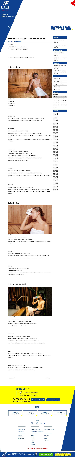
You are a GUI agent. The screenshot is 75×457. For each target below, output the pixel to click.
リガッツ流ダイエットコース (49, 428)
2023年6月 (55, 154)
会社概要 (46, 440)
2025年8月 (55, 124)
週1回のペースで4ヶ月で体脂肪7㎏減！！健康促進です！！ (60, 67)
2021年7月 (55, 188)
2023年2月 (55, 160)
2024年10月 (55, 137)
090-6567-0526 (23, 399)
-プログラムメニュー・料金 (36, 429)
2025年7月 (55, 125)
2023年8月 (55, 152)
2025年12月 (55, 119)
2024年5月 (55, 143)
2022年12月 (55, 163)
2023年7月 (55, 153)
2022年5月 (55, 174)
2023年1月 (55, 162)
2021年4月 (55, 193)
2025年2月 (55, 131)
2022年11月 (55, 165)
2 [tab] (73, 29)
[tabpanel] (37, 15)
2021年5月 (55, 191)
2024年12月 (55, 134)
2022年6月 (55, 172)
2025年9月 (55, 122)
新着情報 (18, 42)
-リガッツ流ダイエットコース (49, 429)
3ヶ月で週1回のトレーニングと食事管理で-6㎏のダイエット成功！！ (60, 73)
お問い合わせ (47, 437)
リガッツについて (21, 428)
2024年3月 (55, 146)
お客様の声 (56, 81)
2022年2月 (55, 178)
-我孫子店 (33, 446)
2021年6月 (55, 190)
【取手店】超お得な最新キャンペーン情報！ (60, 40)
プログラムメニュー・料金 (36, 428)
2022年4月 (55, 175)
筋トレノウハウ (56, 91)
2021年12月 (55, 181)
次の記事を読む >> (48, 377)
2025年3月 (55, 130)
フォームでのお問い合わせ (53, 400)
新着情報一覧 (6, 14)
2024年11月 (55, 135)
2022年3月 (55, 176)
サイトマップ (46, 442)
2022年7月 (55, 171)
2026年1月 (55, 118)
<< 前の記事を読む (11, 377)
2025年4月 (55, 128)
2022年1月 (55, 179)
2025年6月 (55, 127)
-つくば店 (33, 440)
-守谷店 (32, 444)
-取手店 (32, 439)
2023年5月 (55, 156)
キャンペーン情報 (57, 83)
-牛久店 (32, 442)
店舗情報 (33, 437)
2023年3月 (55, 159)
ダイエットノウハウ (18, 41)
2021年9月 (55, 185)
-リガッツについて (21, 431)
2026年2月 (55, 116)
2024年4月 (55, 144)
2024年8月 (55, 140)
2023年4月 (55, 157)
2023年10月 (55, 150)
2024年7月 (55, 141)
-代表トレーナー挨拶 (22, 429)
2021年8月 (55, 187)
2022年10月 (55, 166)
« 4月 (54, 111)
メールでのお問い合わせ (38, 400)
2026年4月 (55, 115)
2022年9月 (55, 168)
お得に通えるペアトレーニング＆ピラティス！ (60, 46)
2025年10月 (55, 121)
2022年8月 (55, 169)
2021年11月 (55, 182)
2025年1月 (55, 132)
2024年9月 (55, 138)
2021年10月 (55, 184)
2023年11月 (55, 149)
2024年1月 (55, 147)
